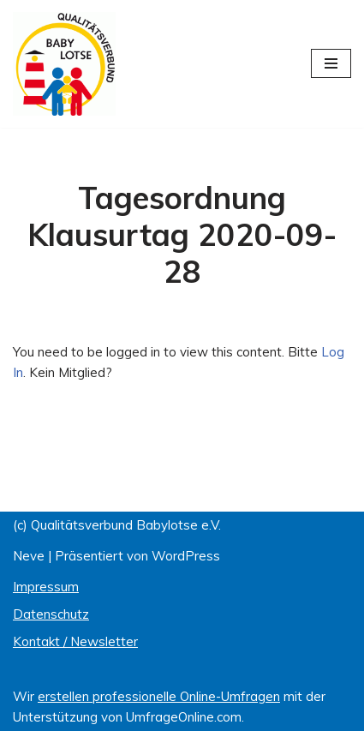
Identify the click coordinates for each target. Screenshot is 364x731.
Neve (29, 556)
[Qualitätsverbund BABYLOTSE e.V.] (64, 64)
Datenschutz (51, 614)
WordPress (186, 556)
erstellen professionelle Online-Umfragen (159, 696)
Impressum (46, 586)
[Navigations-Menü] (331, 63)
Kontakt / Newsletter (75, 641)
